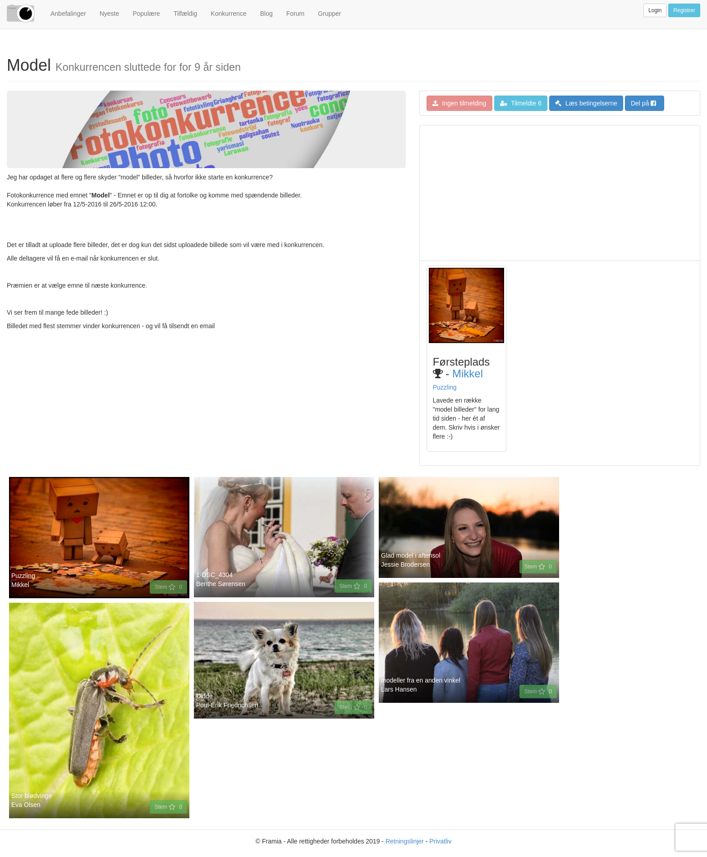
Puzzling (445, 387)
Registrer (684, 10)
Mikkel (467, 373)
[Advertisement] (560, 193)
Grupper (329, 13)
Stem (168, 587)
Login (654, 10)
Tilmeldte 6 (521, 103)
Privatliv (440, 841)
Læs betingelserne (586, 103)
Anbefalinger (68, 13)
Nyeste (109, 13)
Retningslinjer (405, 841)
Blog (266, 13)
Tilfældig (185, 13)
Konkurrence (228, 13)
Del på (643, 103)
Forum (295, 13)
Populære (146, 13)
